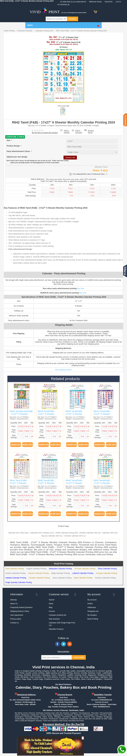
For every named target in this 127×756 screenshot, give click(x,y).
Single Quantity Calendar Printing (18, 582)
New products (54, 619)
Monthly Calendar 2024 (88, 533)
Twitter (63, 644)
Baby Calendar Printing (83, 578)
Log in (118, 2)
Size (9, 140)
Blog (50, 607)
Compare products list (57, 615)
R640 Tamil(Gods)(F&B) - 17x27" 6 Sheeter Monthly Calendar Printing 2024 (21, 415)
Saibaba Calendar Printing (15, 578)
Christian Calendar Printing (39, 578)
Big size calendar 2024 (50, 536)
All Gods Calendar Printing (84, 569)
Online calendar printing (64, 533)
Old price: (98, 167)
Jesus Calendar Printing (62, 578)
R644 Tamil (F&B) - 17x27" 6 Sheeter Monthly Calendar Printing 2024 (19, 484)
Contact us (14, 623)
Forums (52, 611)
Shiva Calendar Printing (107, 569)
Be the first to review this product (45, 133)
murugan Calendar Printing (106, 573)
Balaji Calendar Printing (60, 573)
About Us (14, 604)
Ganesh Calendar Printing (38, 573)
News (51, 604)
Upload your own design (17, 157)
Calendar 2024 (108, 533)
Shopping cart (92, 611)
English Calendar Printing (36, 569)
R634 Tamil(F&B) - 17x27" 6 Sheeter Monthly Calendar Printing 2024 (102, 415)
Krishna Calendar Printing (15, 573)
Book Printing (92, 619)
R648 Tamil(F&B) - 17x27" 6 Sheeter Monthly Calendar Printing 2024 (74, 484)
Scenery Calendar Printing (105, 578)
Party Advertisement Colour (19, 151)
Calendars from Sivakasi (39, 533)
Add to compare (78, 130)
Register (108, 2)
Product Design (13, 146)
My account (92, 600)
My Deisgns (92, 615)
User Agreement (16, 615)
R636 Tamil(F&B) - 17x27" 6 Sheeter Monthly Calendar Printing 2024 (74, 415)
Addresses (91, 607)
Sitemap (13, 600)
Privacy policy (15, 619)
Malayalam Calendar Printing (60, 569)
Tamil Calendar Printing (14, 569)
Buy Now (80, 288)
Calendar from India (16, 533)
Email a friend (91, 130)
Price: (96, 170)
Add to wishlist (66, 131)
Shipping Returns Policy (19, 611)
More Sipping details (63, 370)
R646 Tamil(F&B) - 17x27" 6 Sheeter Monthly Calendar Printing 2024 (46, 484)
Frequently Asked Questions (21, 607)
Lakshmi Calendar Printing (82, 573)
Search (51, 600)
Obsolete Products (56, 629)
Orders (90, 604)
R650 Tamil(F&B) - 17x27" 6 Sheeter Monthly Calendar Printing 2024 (102, 484)
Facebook (57, 644)
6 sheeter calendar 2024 (73, 536)
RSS (69, 644)
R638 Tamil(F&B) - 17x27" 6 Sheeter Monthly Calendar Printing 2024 (46, 415)
